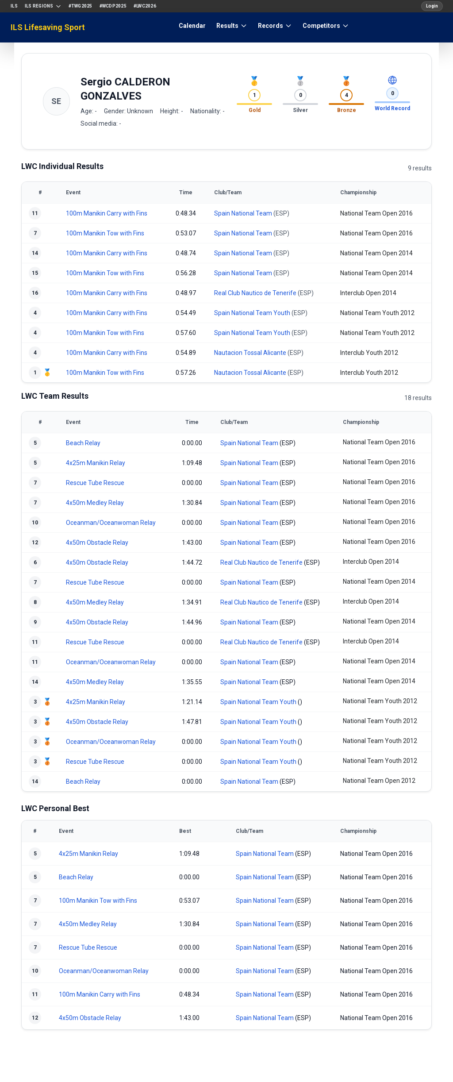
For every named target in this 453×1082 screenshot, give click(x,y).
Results (231, 25)
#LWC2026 (145, 6)
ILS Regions (43, 6)
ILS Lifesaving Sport (48, 27)
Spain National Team (243, 213)
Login (432, 6)
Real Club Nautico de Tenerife (255, 292)
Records (275, 25)
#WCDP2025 (113, 6)
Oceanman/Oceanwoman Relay (111, 522)
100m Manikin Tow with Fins (105, 233)
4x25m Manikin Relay (95, 462)
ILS (14, 6)
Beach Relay (83, 443)
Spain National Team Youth (252, 312)
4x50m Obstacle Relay (97, 542)
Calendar (192, 25)
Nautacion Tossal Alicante (250, 352)
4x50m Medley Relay (95, 502)
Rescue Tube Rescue (95, 482)
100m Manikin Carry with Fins (106, 213)
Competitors (326, 25)
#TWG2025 (80, 6)
